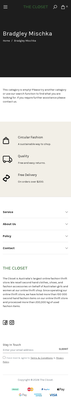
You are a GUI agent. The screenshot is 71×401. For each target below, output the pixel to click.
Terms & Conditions (41, 357)
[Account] (67, 7)
